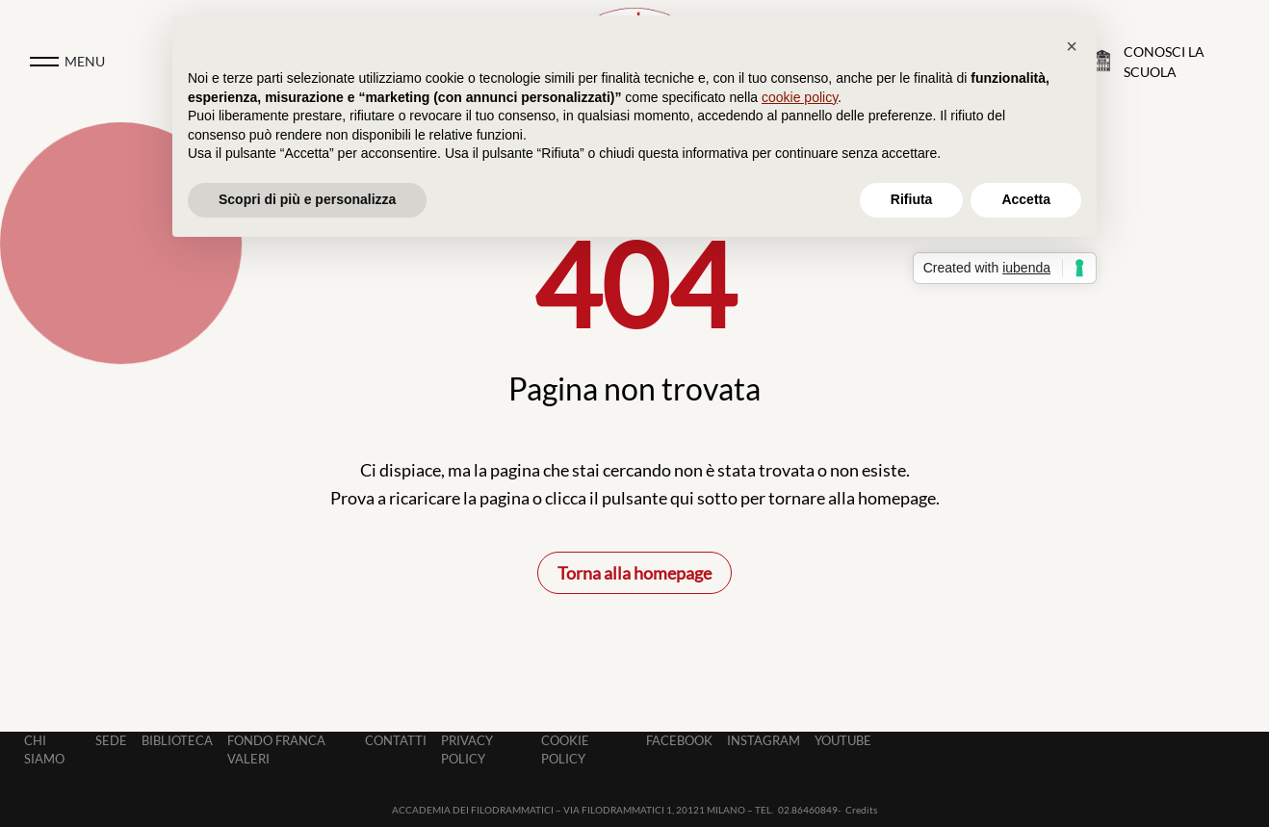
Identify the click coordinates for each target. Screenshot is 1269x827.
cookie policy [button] (800, 97)
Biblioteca (177, 740)
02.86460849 (808, 809)
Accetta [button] (1025, 199)
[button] (1071, 46)
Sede (111, 740)
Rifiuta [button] (912, 199)
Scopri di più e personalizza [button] (307, 199)
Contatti (396, 740)
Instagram (763, 740)
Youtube (843, 740)
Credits (861, 809)
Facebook (679, 740)
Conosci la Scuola (1164, 61)
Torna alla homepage (634, 572)
